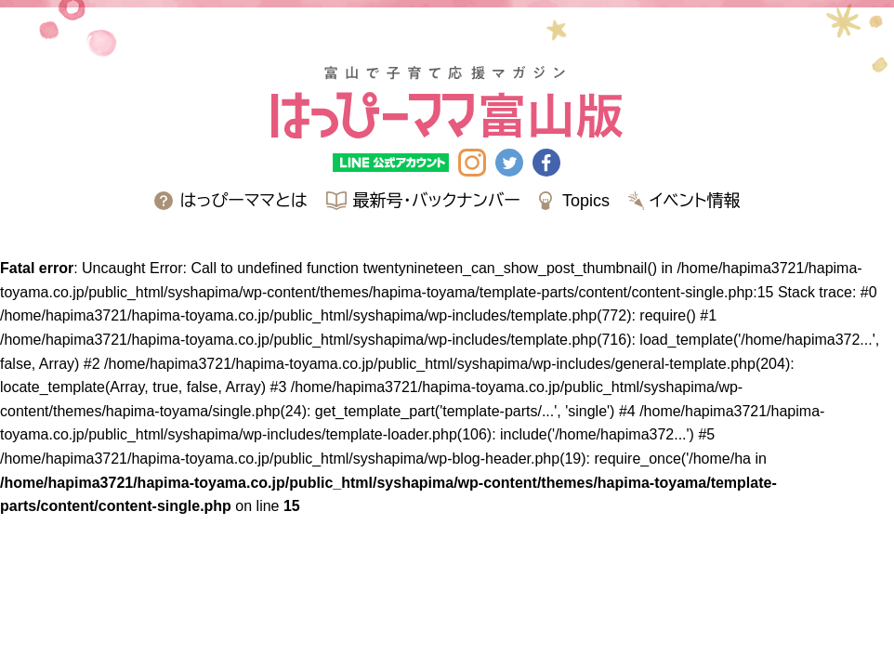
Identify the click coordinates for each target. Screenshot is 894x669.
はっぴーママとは (244, 200)
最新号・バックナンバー (436, 200)
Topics (586, 200)
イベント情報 (695, 200)
